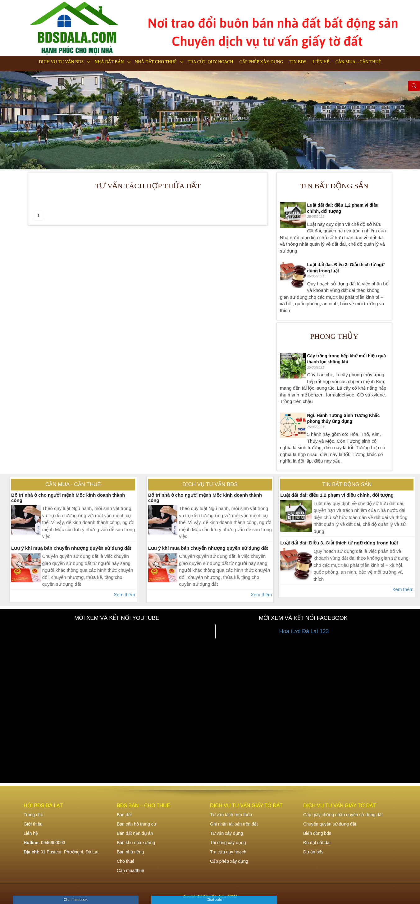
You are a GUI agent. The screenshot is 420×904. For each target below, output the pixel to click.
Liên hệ (321, 62)
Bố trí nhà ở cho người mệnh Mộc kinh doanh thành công (68, 497)
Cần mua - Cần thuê (73, 484)
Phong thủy (334, 336)
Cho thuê (126, 861)
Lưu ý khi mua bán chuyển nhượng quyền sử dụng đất (71, 548)
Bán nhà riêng (130, 851)
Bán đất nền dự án (135, 833)
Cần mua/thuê (130, 870)
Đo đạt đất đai (317, 842)
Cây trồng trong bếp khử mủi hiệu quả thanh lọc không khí (346, 359)
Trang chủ (33, 814)
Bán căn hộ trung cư (136, 823)
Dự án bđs (313, 851)
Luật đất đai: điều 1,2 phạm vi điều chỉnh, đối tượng (343, 208)
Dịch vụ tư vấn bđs (61, 62)
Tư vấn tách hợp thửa (231, 814)
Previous (11, 120)
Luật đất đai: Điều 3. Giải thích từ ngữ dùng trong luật (346, 267)
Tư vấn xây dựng (226, 833)
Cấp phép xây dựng (261, 62)
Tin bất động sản (334, 186)
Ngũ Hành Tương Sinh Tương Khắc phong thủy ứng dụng (343, 418)
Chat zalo (214, 899)
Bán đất (124, 814)
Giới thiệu (33, 823)
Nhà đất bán (109, 62)
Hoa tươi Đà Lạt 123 (304, 631)
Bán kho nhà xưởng (136, 842)
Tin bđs (298, 62)
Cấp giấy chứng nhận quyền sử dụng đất (343, 814)
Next (409, 120)
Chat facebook (76, 899)
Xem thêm (124, 594)
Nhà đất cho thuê (156, 62)
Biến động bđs (317, 833)
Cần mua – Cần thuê (358, 62)
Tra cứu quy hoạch (210, 62)
